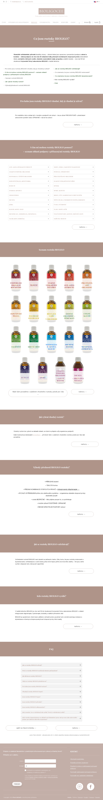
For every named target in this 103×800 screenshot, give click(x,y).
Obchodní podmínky (77, 759)
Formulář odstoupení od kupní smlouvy (83, 772)
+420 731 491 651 (28, 1)
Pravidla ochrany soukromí (79, 763)
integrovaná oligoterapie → (68, 489)
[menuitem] (30, 22)
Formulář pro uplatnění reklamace (81, 775)
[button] (59, 22)
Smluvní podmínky (53, 777)
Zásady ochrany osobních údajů (37, 777)
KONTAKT (74, 751)
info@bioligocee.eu (16, 1)
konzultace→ (37, 435)
